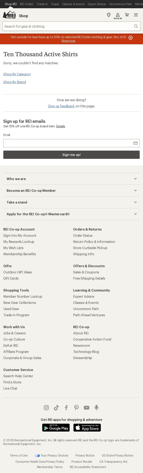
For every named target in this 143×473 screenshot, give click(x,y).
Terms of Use (18, 455)
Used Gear (11, 309)
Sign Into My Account (19, 235)
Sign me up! (71, 155)
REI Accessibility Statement (88, 467)
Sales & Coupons (86, 272)
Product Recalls (82, 461)
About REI (81, 333)
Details (60, 126)
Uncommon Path (86, 309)
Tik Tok (56, 407)
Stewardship (82, 358)
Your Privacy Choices (51, 455)
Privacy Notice (85, 455)
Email (6, 135)
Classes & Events (86, 302)
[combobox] (71, 26)
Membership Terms (49, 467)
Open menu (135, 14)
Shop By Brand (14, 82)
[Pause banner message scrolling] (130, 37)
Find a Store (12, 382)
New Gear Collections (19, 302)
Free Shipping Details (89, 278)
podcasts (96, 407)
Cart (126, 14)
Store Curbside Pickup (90, 248)
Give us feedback (61, 106)
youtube (86, 407)
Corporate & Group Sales (22, 358)
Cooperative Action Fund (92, 339)
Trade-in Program (16, 315)
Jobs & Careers (14, 333)
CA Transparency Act (113, 461)
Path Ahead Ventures (89, 315)
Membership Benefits (19, 254)
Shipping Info (83, 254)
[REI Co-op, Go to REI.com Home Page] (9, 15)
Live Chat (10, 388)
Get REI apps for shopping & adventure (71, 419)
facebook (66, 407)
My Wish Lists (13, 248)
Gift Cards (10, 278)
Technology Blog (86, 352)
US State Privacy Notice (117, 455)
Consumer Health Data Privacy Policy (39, 461)
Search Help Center (18, 376)
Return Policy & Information (94, 242)
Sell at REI (10, 345)
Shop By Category (17, 74)
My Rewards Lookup (18, 242)
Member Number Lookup (22, 296)
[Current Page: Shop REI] (10, 4)
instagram (46, 407)
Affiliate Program (16, 352)
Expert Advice (83, 296)
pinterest (76, 407)
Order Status (83, 235)
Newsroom (81, 345)
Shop (23, 15)
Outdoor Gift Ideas (17, 272)
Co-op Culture (14, 339)
